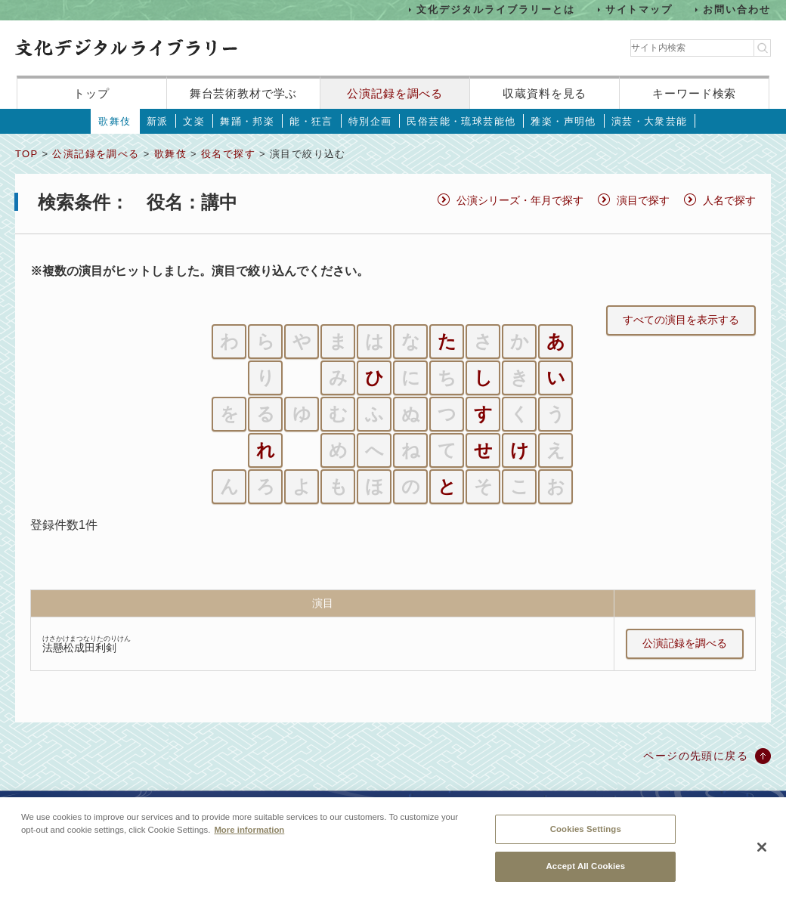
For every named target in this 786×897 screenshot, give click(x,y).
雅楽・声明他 (563, 121)
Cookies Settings (585, 833)
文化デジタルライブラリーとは (495, 9)
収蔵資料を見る (544, 93)
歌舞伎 (114, 121)
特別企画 (370, 121)
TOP (26, 153)
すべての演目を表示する (681, 320)
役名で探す (228, 153)
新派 (158, 121)
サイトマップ (639, 9)
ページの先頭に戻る (695, 756)
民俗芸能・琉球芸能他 (461, 121)
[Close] (761, 851)
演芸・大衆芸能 (649, 121)
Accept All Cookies (585, 871)
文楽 (194, 121)
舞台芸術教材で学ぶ (244, 93)
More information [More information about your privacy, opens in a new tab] (249, 834)
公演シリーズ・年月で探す (519, 200)
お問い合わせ (737, 9)
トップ (91, 93)
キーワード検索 (694, 93)
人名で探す (729, 200)
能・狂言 (311, 121)
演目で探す (643, 200)
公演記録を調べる (395, 93)
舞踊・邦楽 (247, 121)
